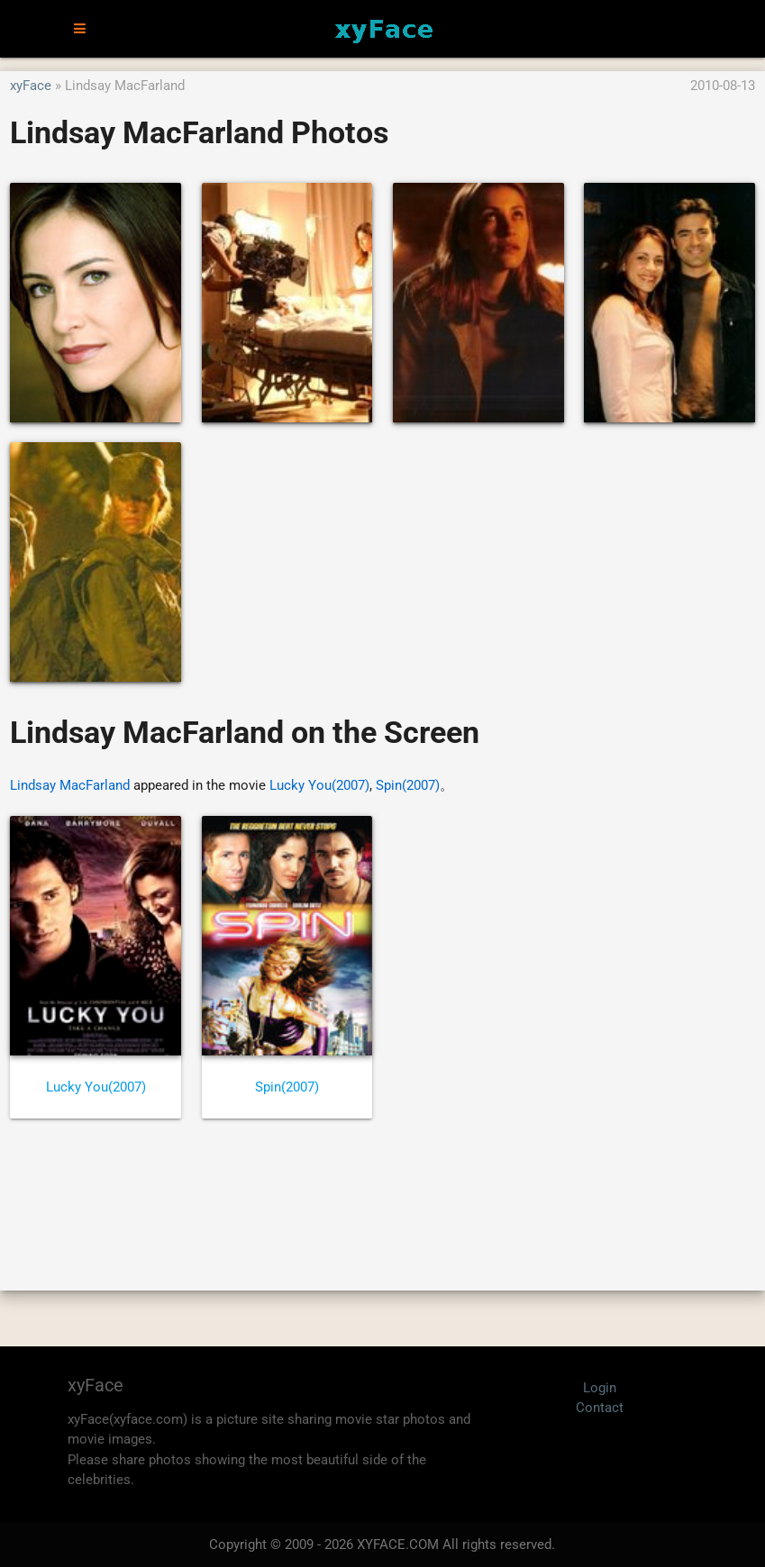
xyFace (30, 85)
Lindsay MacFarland (70, 785)
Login (599, 1388)
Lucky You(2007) (319, 785)
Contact (600, 1407)
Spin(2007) (408, 785)
